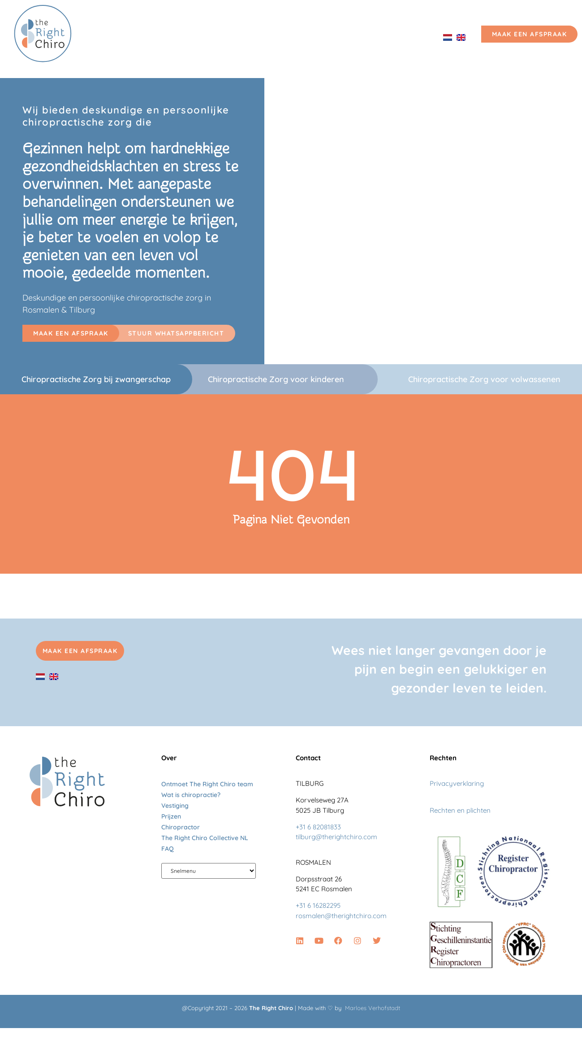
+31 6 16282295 (318, 905)
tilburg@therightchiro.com (336, 836)
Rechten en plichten (460, 810)
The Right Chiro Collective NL (204, 838)
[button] (70, 333)
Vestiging (363, 36)
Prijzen (412, 36)
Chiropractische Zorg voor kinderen (276, 379)
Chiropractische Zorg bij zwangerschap (96, 379)
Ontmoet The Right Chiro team (269, 36)
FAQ (167, 849)
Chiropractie (170, 36)
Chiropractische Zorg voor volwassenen (484, 379)
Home (117, 36)
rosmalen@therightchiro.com (341, 915)
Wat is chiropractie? (190, 795)
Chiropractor (180, 827)
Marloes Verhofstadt (372, 1007)
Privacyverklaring (457, 783)
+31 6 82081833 (318, 827)
